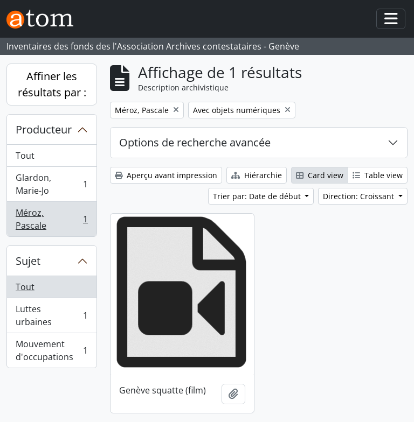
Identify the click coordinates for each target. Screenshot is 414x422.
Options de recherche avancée (195, 142)
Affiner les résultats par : (52, 84)
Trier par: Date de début (258, 196)
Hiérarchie (256, 175)
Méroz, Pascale (51, 219)
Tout (25, 155)
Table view (378, 175)
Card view (319, 175)
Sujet (28, 261)
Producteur (44, 129)
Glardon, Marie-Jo (51, 184)
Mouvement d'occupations (51, 350)
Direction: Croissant (359, 196)
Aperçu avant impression (166, 175)
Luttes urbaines (51, 315)
